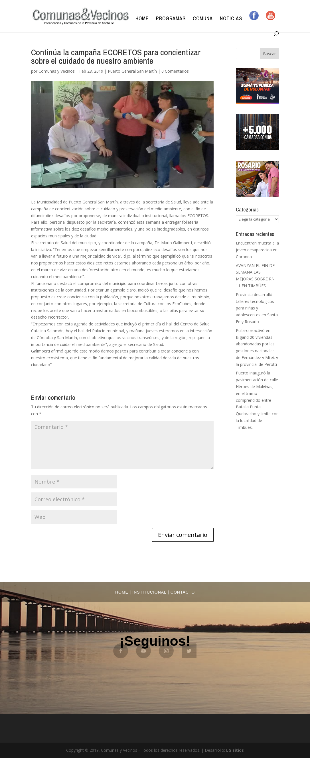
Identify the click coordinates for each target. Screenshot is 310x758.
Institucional (149, 592)
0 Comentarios (175, 71)
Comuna (203, 19)
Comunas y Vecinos (57, 71)
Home (142, 19)
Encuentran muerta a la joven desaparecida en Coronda (257, 249)
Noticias (231, 19)
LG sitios (235, 750)
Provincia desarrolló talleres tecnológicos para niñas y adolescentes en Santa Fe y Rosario (257, 308)
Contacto (183, 592)
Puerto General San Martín (132, 71)
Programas (171, 19)
